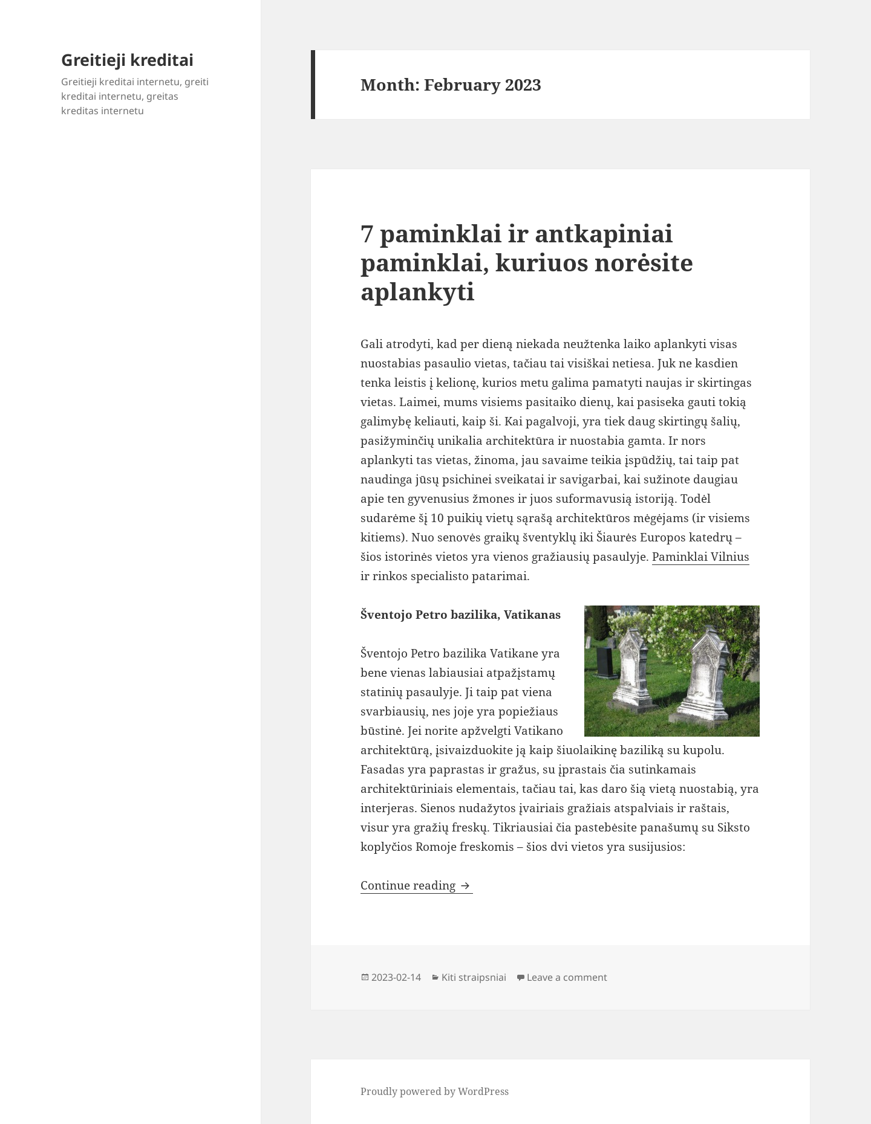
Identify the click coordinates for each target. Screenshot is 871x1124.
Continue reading (416, 885)
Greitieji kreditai (127, 59)
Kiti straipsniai (474, 977)
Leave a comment (567, 977)
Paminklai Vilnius (700, 556)
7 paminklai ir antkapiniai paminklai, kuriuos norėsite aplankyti (526, 262)
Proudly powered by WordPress (434, 1091)
